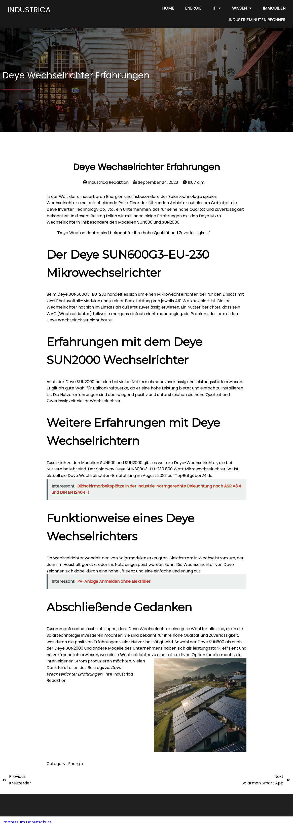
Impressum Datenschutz (27, 817)
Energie (75, 764)
